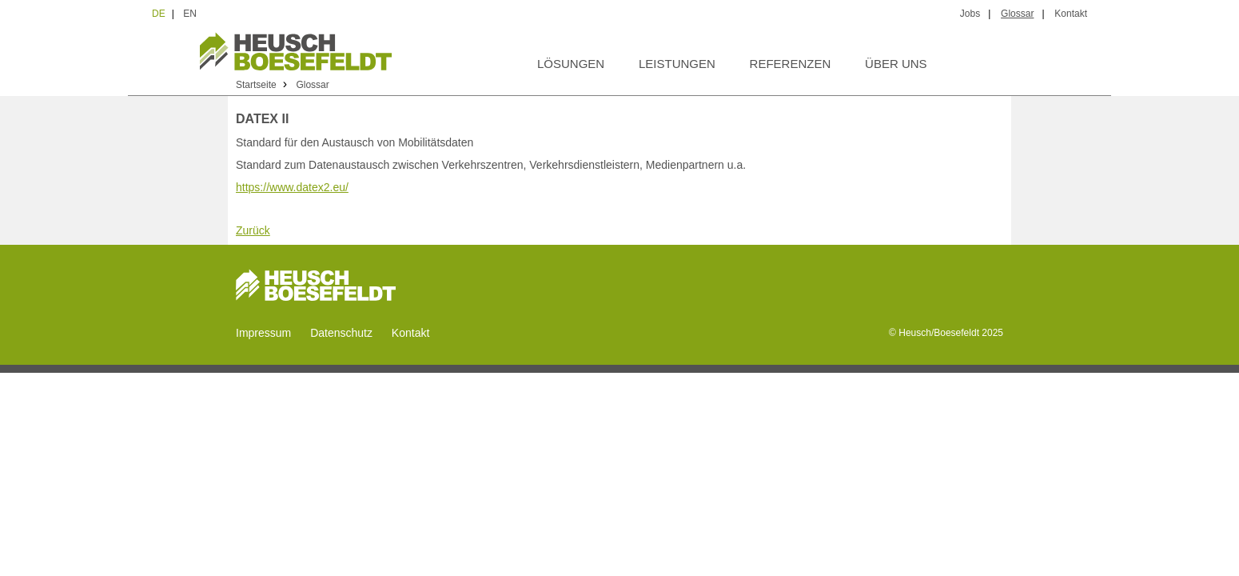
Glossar (1017, 13)
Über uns (896, 63)
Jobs (970, 13)
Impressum (263, 332)
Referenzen (790, 63)
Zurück (253, 230)
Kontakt (1070, 13)
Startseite (256, 84)
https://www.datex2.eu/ (292, 187)
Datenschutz (341, 332)
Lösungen (570, 63)
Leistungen (677, 63)
